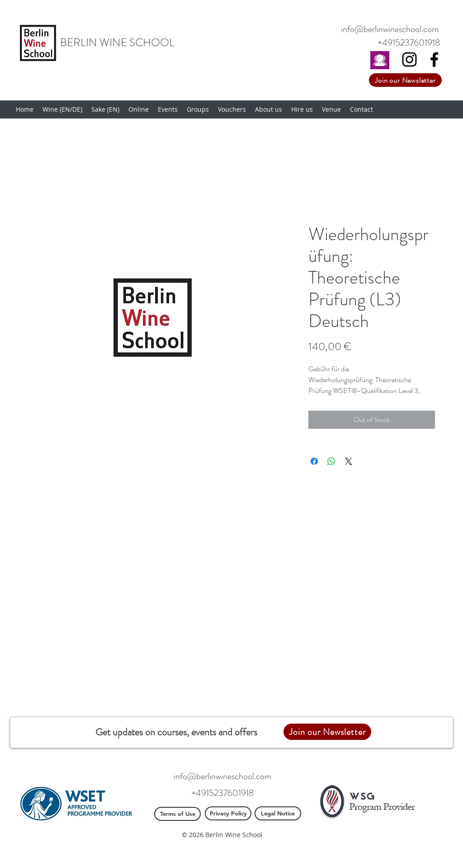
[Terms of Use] (177, 814)
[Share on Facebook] (314, 461)
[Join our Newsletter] (405, 80)
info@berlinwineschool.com (390, 29)
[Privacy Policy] (228, 813)
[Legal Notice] (278, 813)
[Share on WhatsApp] (331, 461)
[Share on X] (348, 461)
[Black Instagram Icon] (409, 59)
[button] (62, 109)
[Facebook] (434, 59)
